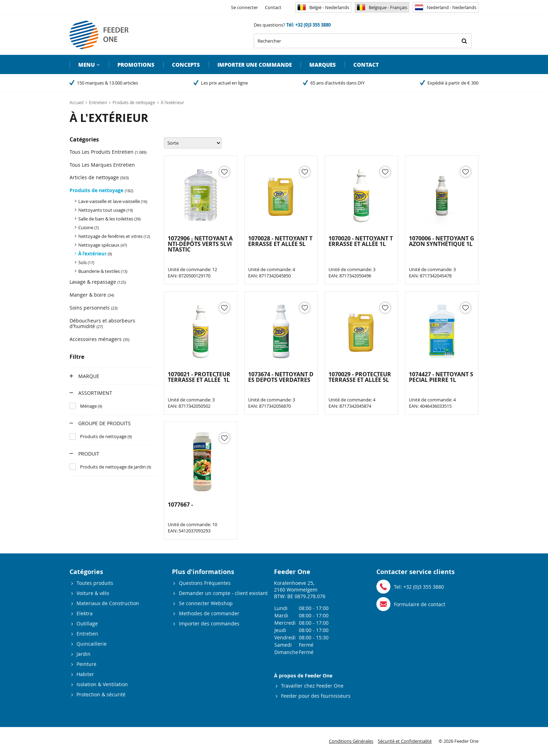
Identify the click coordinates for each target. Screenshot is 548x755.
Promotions (135, 64)
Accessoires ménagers (99, 339)
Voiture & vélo (93, 593)
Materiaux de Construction (108, 603)
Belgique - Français (382, 7)
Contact (273, 7)
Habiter (85, 674)
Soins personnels (93, 307)
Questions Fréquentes (205, 583)
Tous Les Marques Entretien (102, 164)
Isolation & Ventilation (102, 684)
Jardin (84, 654)
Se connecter (244, 7)
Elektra (85, 613)
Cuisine (88, 227)
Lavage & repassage (98, 281)
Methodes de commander (209, 613)
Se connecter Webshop (206, 603)
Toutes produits (95, 583)
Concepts (186, 64)
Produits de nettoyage (101, 190)
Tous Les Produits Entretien (108, 151)
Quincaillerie (92, 643)
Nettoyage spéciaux (102, 245)
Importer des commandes (209, 623)
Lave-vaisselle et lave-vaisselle (112, 201)
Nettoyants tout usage (105, 210)
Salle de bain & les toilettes (109, 219)
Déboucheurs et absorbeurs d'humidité (102, 323)
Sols (86, 262)
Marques (322, 64)
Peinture (86, 664)
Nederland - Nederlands (445, 7)
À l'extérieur (95, 254)
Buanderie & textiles (102, 271)
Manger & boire (92, 294)
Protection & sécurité (101, 694)
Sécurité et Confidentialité (405, 741)
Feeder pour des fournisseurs (316, 695)
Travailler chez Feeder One (312, 685)
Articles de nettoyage (99, 177)
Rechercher (464, 41)
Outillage (87, 623)
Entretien (87, 633)
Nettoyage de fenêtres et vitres (114, 236)
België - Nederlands (323, 7)
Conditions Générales (351, 741)
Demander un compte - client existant (223, 593)
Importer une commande (254, 64)
